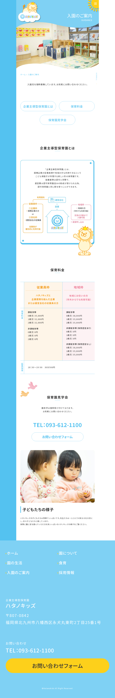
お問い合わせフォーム (57, 436)
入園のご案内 (18, 572)
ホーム (23, 74)
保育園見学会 (57, 120)
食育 (63, 562)
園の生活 (14, 562)
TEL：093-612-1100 (57, 425)
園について (68, 553)
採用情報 (66, 572)
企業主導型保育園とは (38, 106)
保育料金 (77, 106)
